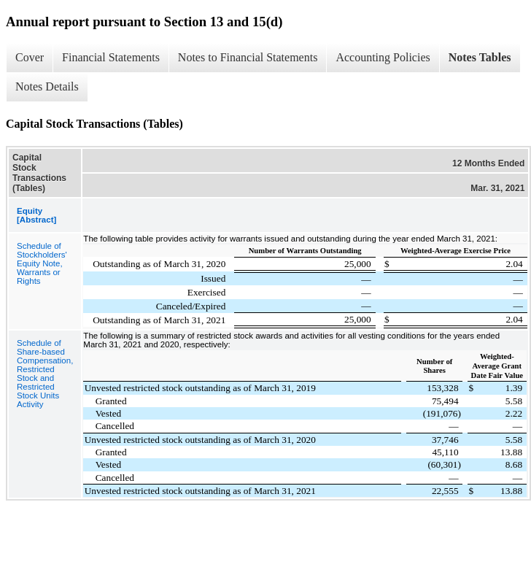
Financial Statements (111, 57)
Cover (29, 57)
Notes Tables (480, 57)
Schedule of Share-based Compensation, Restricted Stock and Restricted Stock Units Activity (45, 374)
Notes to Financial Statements (248, 57)
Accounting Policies (383, 57)
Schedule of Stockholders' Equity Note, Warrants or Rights (42, 263)
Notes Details (47, 86)
